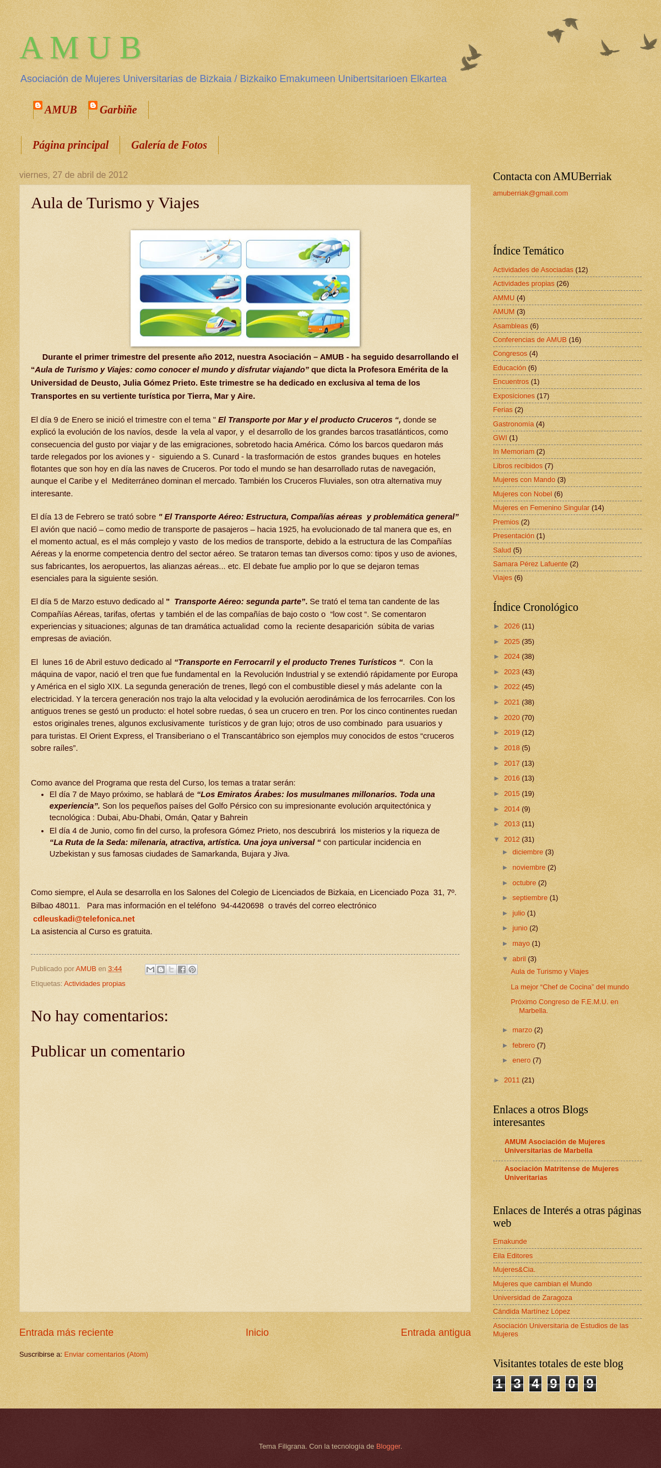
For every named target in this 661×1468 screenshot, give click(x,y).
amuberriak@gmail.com (530, 193)
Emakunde (510, 1241)
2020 (513, 717)
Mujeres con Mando (524, 479)
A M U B (80, 47)
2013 (513, 824)
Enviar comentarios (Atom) (106, 1354)
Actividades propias (95, 983)
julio (519, 913)
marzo (523, 1030)
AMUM (503, 311)
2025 (513, 641)
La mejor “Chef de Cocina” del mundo (570, 987)
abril (520, 959)
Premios (506, 522)
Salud (502, 550)
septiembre (530, 897)
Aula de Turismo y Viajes (549, 971)
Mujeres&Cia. (514, 1269)
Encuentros (511, 381)
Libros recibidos (518, 466)
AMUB (61, 110)
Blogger (388, 1446)
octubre (525, 883)
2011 (513, 1080)
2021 (513, 702)
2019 (513, 732)
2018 (513, 748)
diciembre (528, 852)
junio (520, 928)
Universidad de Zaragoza (532, 1297)
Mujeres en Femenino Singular (541, 507)
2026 (513, 626)
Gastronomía (513, 424)
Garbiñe (118, 110)
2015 (513, 793)
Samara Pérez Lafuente (530, 564)
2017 (513, 763)
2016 (513, 778)
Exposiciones (514, 396)
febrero (524, 1045)
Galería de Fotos (169, 145)
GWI (500, 438)
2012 (513, 839)
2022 (513, 686)
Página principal (70, 145)
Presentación (513, 536)
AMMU (503, 298)
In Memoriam (513, 451)
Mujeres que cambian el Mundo (542, 1284)
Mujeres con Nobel (522, 494)
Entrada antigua (436, 1332)
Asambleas (510, 326)
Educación (509, 368)
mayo (522, 943)
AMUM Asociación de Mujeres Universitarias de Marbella (555, 1146)
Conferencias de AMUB (530, 339)
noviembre (530, 867)
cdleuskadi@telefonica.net (84, 918)
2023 (513, 672)
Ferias (503, 409)
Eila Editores (513, 1256)
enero (522, 1060)
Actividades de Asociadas (533, 270)
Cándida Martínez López (531, 1311)
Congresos (510, 353)
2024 (513, 656)
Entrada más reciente (66, 1332)
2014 (513, 809)
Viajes (502, 577)
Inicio (257, 1332)
